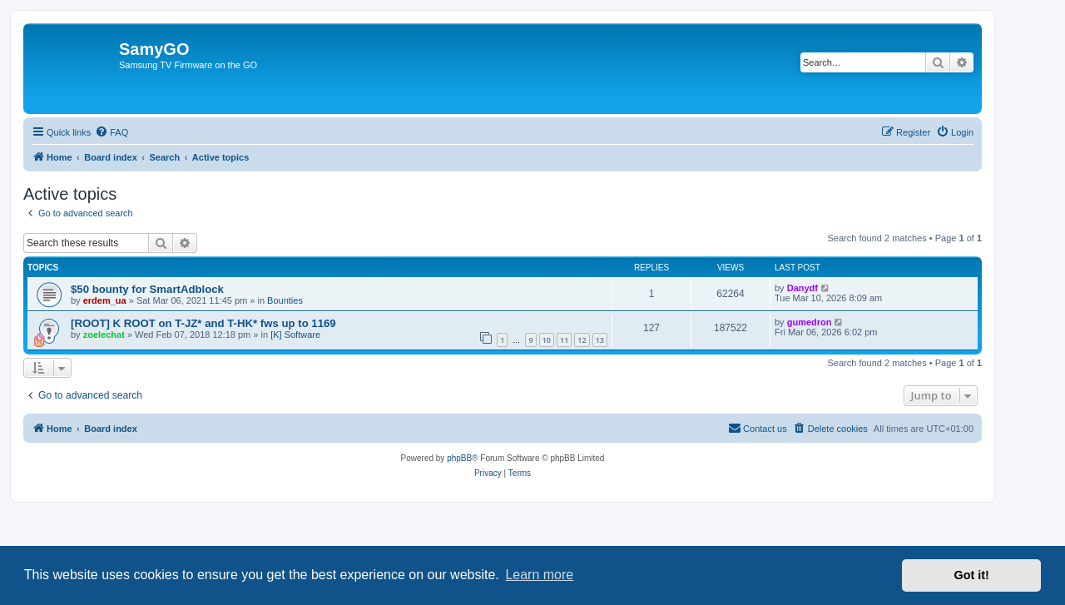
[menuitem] (111, 132)
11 (564, 340)
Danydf (802, 288)
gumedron (809, 322)
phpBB (459, 458)
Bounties (285, 300)
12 (581, 340)
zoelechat (104, 335)
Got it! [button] (971, 575)
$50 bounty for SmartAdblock (147, 289)
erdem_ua (104, 300)
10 (546, 340)
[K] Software (295, 335)
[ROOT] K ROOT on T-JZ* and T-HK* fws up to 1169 (203, 323)
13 (600, 340)
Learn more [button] (539, 575)
